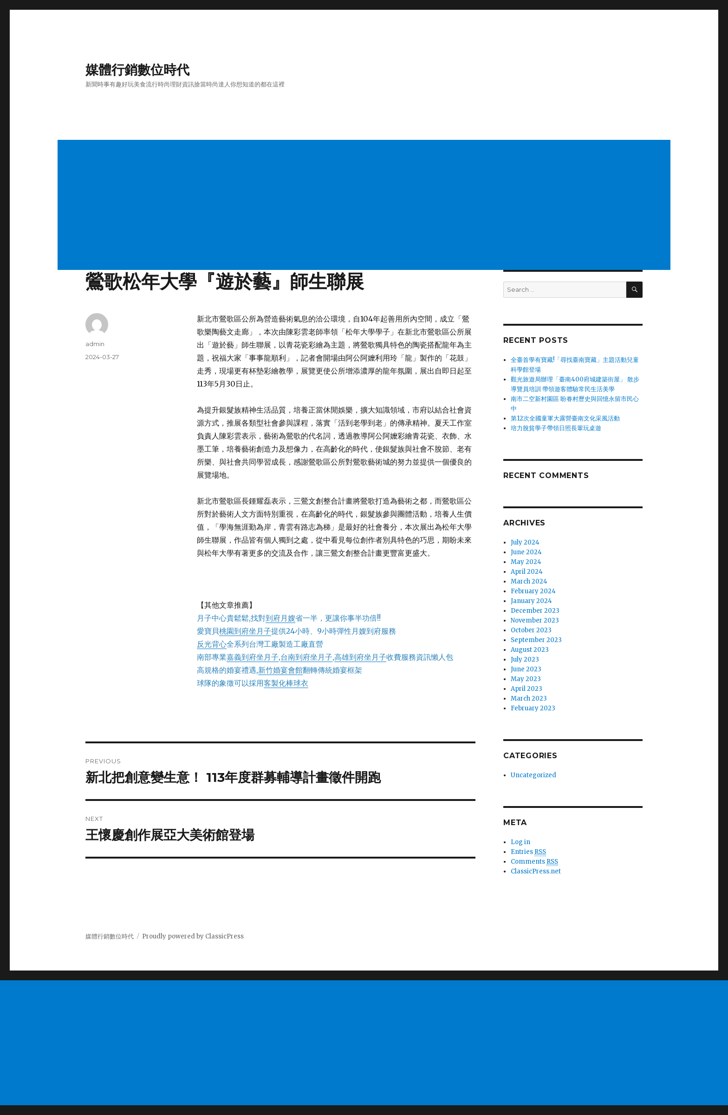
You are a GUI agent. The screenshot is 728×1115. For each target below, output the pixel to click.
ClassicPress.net (536, 871)
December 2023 (535, 611)
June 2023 (526, 669)
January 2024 (531, 601)
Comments (534, 862)
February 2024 (533, 591)
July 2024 (525, 542)
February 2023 (533, 708)
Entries (528, 852)
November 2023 (535, 620)
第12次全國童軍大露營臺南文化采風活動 (565, 418)
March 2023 (529, 698)
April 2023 (526, 689)
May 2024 (526, 562)
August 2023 (530, 650)
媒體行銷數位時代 (137, 70)
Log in (520, 842)
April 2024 (527, 572)
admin (94, 344)
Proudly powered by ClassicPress (193, 936)
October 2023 (531, 630)
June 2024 (526, 552)
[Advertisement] (338, 206)
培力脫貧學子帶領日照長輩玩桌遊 (556, 428)
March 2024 (529, 581)
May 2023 (526, 679)
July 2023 (525, 659)
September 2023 (536, 640)
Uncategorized (533, 775)
